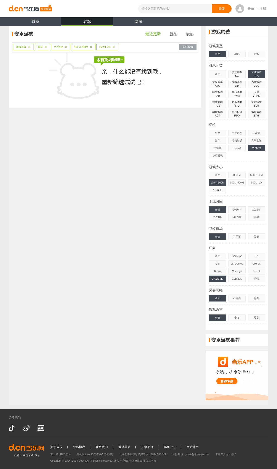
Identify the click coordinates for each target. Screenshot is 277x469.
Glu (218, 263)
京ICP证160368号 (60, 454)
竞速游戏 (23, 47)
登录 (250, 8)
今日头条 (40, 428)
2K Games (237, 263)
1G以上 (217, 190)
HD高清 (236, 148)
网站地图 (193, 447)
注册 (262, 8)
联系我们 (102, 447)
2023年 (237, 217)
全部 (217, 54)
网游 (138, 21)
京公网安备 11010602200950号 (95, 454)
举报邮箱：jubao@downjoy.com (190, 454)
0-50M (237, 175)
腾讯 (256, 278)
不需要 (237, 236)
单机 (237, 54)
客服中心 (170, 447)
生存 (217, 140)
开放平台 (147, 447)
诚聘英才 (124, 447)
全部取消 (187, 47)
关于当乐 (56, 447)
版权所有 (151, 460)
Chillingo (237, 271)
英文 (256, 317)
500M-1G (256, 182)
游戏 (87, 22)
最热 (190, 34)
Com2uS (237, 278)
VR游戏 (60, 47)
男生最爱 (237, 132)
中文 (237, 317)
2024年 (217, 217)
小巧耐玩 (217, 155)
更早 (256, 217)
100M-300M (83, 47)
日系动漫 (256, 140)
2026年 (237, 209)
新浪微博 (26, 428)
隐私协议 (79, 447)
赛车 (42, 47)
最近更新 (153, 34)
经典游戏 (237, 140)
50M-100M (256, 175)
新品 (173, 34)
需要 (256, 236)
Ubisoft (256, 263)
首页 (35, 21)
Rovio (217, 271)
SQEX (256, 271)
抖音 (12, 428)
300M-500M (237, 182)
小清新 (217, 148)
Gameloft (237, 256)
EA (256, 256)
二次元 (256, 132)
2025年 (256, 209)
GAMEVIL (107, 47)
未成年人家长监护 (225, 454)
